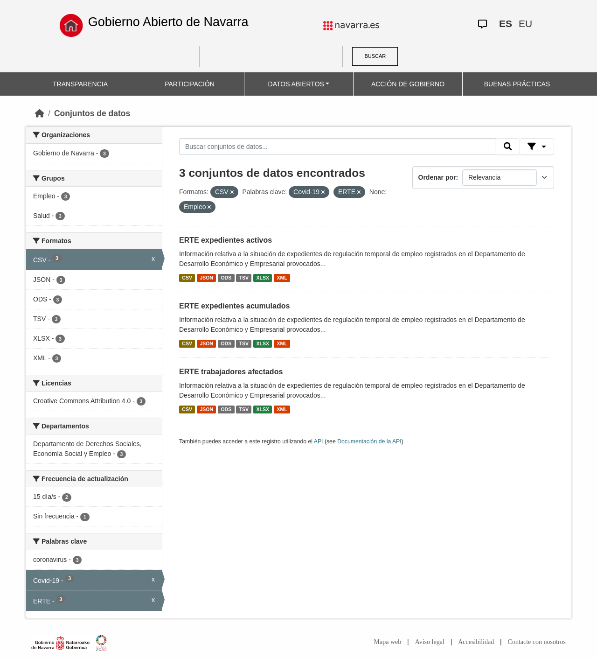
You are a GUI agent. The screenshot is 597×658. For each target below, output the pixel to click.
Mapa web (388, 641)
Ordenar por (437, 177)
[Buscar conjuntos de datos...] (337, 146)
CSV (187, 277)
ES (505, 23)
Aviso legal (429, 641)
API (318, 441)
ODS (226, 277)
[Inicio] (39, 113)
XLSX (263, 277)
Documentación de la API (369, 441)
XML (282, 277)
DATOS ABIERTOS (296, 84)
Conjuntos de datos (92, 113)
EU (525, 23)
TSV (244, 277)
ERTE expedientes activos (225, 240)
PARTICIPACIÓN (190, 84)
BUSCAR (375, 56)
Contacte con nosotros (537, 641)
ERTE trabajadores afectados (231, 372)
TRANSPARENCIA (80, 84)
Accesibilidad (476, 641)
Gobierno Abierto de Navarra (168, 22)
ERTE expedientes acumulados (234, 306)
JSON (206, 277)
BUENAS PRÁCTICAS (517, 84)
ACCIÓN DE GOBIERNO (407, 84)
